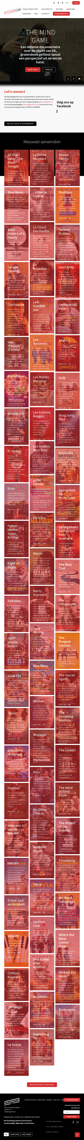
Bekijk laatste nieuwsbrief (20, 124)
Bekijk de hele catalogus (42, 1085)
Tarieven (26, 14)
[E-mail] (71, 1112)
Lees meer (26, 1134)
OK (6, 1134)
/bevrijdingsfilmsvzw (31, 104)
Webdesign (54, 1126)
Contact (45, 14)
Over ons (70, 9)
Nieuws (59, 9)
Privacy (47, 1126)
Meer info (33, 70)
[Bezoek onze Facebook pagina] (58, 3)
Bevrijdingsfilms (69, 111)
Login (76, 3)
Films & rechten (30, 9)
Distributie (47, 9)
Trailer (49, 70)
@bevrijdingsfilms (46, 102)
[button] (77, 1134)
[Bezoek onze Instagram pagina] (62, 3)
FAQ (36, 14)
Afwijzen (14, 1134)
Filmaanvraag (61, 14)
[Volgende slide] (74, 78)
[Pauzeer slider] (79, 78)
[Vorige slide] (68, 78)
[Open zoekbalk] (54, 3)
